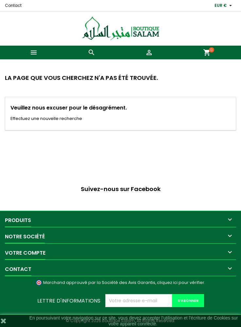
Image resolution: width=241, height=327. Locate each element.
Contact (13, 5)
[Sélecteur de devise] (224, 5)
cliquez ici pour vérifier (180, 282)
